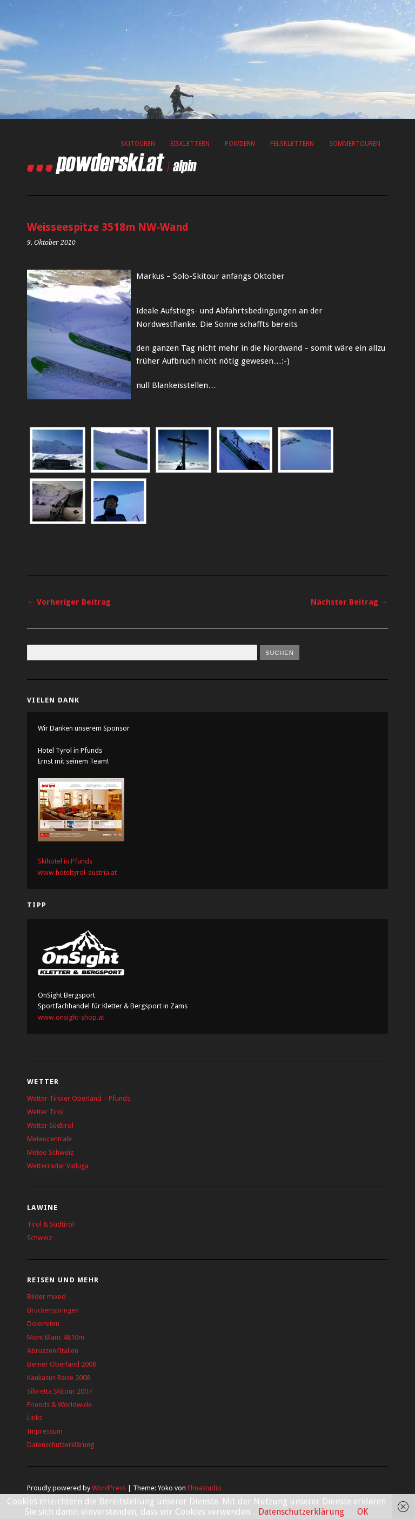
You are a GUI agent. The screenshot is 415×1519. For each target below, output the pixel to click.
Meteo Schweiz (50, 1152)
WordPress (109, 1488)
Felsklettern (292, 144)
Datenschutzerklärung (60, 1445)
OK (362, 1512)
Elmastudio (205, 1488)
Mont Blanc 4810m (55, 1337)
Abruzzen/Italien (52, 1351)
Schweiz (39, 1238)
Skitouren (138, 144)
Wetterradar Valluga (58, 1166)
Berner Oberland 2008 (61, 1364)
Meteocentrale (49, 1139)
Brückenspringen (53, 1310)
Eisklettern (190, 144)
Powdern (240, 144)
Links (34, 1418)
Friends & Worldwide (59, 1405)
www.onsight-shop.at (71, 1017)
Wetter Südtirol (50, 1125)
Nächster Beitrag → (349, 602)
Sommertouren (354, 144)
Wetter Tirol (45, 1112)
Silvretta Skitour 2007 (59, 1391)
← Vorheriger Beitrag (69, 602)
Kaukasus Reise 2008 (58, 1378)
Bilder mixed (46, 1297)
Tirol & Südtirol (50, 1224)
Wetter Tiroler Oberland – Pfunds (78, 1098)
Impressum (45, 1431)
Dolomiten (43, 1324)
